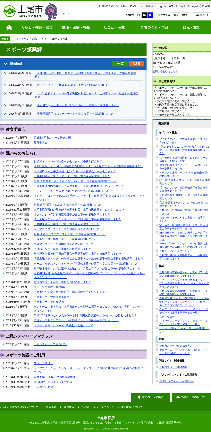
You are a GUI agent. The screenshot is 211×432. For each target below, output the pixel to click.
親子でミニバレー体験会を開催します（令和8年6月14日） (72, 85)
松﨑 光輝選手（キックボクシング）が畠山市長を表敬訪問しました (75, 181)
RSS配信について (132, 407)
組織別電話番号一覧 (169, 422)
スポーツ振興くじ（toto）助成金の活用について (63, 325)
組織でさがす (39, 38)
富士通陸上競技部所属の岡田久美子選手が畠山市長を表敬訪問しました (77, 253)
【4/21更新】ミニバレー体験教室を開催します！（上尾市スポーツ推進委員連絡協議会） (88, 166)
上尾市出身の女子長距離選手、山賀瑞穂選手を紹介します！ (71, 291)
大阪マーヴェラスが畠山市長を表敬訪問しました (64, 243)
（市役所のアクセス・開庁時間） (134, 422)
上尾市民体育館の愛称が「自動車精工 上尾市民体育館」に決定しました (79, 186)
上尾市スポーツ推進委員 (49, 301)
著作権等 (68, 407)
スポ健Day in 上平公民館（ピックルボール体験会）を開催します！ (78, 105)
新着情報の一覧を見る (120, 63)
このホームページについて (97, 407)
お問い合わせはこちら (165, 71)
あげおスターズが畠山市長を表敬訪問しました (62, 248)
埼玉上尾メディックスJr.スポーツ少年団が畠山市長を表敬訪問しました (77, 219)
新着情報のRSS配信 (136, 63)
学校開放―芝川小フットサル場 (53, 381)
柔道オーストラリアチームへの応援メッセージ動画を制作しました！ (76, 320)
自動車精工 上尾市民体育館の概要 (55, 377)
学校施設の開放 (45, 386)
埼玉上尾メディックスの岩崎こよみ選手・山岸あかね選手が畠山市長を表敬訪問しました (88, 258)
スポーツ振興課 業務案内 (51, 287)
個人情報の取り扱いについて (21, 407)
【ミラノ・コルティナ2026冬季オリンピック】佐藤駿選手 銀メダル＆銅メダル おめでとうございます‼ (184, 283)
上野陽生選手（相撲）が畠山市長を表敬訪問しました (66, 224)
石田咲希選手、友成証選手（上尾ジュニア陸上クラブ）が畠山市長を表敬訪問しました (87, 268)
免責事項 (51, 407)
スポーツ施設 (43, 363)
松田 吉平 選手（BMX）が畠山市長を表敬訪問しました (68, 204)
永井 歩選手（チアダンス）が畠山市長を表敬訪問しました (70, 234)
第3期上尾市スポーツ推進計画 (52, 137)
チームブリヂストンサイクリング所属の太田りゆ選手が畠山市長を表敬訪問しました (86, 263)
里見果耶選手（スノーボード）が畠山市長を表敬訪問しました (75, 113)
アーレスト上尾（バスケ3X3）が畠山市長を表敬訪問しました (72, 190)
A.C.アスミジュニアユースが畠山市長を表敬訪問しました (69, 229)
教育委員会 (40, 142)
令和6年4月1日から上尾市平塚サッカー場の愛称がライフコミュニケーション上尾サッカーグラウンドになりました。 (184, 302)
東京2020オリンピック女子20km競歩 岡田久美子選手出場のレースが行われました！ (85, 315)
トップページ (21, 38)
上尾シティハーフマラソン (50, 344)
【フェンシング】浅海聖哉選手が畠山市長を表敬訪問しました (72, 214)
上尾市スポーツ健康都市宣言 (51, 296)
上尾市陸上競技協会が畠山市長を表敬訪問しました (65, 239)
